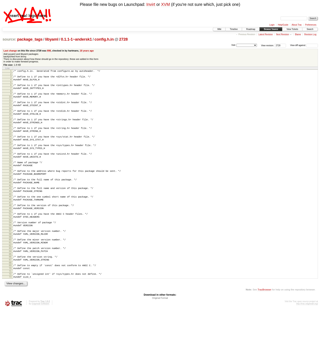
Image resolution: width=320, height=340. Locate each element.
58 (10, 258)
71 (10, 300)
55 (10, 248)
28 (10, 159)
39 (10, 195)
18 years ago (87, 50)
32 (10, 173)
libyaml (51, 39)
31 (10, 169)
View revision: (267, 45)
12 (10, 106)
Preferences (310, 25)
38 (10, 192)
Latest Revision (265, 34)
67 (10, 287)
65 (10, 281)
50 (10, 232)
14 (10, 114)
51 (10, 234)
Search (310, 29)
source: (9, 39)
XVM (165, 4)
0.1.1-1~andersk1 (76, 39)
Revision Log (310, 34)
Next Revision (282, 34)
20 (10, 133)
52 (10, 238)
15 (10, 116)
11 (10, 104)
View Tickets (292, 29)
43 (10, 208)
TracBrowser (264, 320)
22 (10, 140)
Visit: (233, 45)
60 (10, 264)
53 (10, 241)
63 (10, 274)
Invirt (150, 4)
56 (10, 251)
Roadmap (250, 29)
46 (10, 218)
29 (10, 163)
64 (10, 277)
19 (10, 130)
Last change (10, 50)
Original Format (160, 328)
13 (10, 110)
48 (10, 224)
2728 (123, 39)
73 (10, 307)
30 (10, 165)
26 (10, 153)
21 (10, 136)
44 (10, 212)
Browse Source (271, 29)
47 (10, 222)
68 (10, 291)
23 (10, 143)
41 (10, 202)
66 (10, 283)
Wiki (219, 29)
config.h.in (104, 39)
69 (10, 293)
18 (10, 126)
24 (10, 146)
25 (10, 149)
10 (10, 100)
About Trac (297, 25)
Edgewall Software (40, 334)
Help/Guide (283, 25)
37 (10, 189)
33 (10, 175)
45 (10, 215)
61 (10, 267)
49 (10, 228)
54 (10, 244)
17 (10, 123)
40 (10, 199)
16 (10, 120)
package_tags (30, 39)
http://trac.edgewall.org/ (307, 334)
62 (10, 271)
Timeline (233, 29)
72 (10, 303)
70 (10, 297)
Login (271, 25)
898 (49, 50)
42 (10, 205)
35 (10, 182)
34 (10, 179)
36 (10, 185)
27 (10, 156)
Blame (298, 34)
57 (10, 254)
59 (10, 261)
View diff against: (304, 45)
